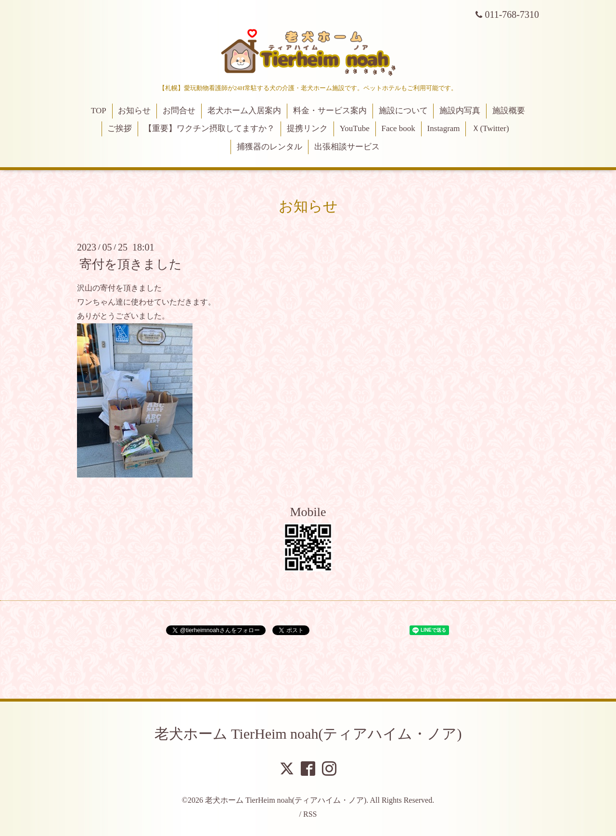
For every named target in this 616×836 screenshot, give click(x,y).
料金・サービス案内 (330, 110)
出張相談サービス (347, 146)
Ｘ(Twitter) (490, 128)
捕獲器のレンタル (269, 146)
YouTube (355, 128)
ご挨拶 (119, 128)
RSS (310, 814)
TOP (98, 110)
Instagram (443, 128)
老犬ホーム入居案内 (244, 110)
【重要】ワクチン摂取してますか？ (209, 128)
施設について (403, 110)
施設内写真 (459, 110)
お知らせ (134, 110)
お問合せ (179, 110)
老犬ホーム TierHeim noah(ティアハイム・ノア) (308, 734)
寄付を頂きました (130, 264)
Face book (398, 128)
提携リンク (307, 128)
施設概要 (508, 110)
